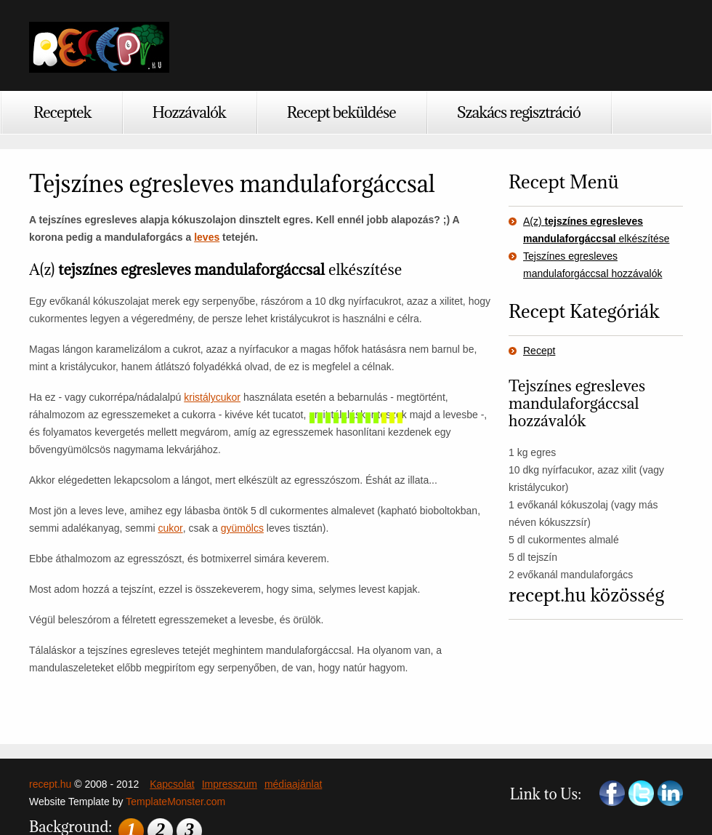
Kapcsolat (172, 784)
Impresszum (229, 784)
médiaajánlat (293, 784)
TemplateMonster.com (175, 801)
